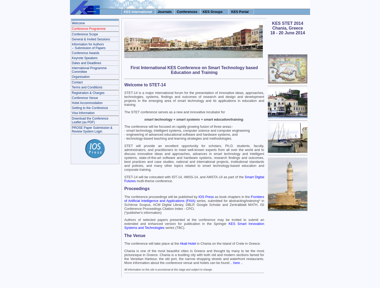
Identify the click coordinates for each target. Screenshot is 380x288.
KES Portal (240, 12)
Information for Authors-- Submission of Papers (89, 46)
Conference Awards (85, 53)
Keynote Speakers (85, 58)
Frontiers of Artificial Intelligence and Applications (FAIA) (194, 199)
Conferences (187, 12)
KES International (138, 12)
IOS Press (206, 197)
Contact (77, 82)
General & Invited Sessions (91, 39)
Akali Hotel (188, 243)
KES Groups (212, 12)
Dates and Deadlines (86, 63)
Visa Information (83, 113)
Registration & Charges (88, 93)
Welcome (78, 23)
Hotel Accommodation (87, 103)
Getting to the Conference (90, 108)
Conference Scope (85, 34)
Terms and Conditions (87, 87)
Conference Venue (85, 98)
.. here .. (236, 263)
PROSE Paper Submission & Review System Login (92, 129)
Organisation (81, 77)
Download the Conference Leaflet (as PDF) (90, 120)
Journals (165, 12)
